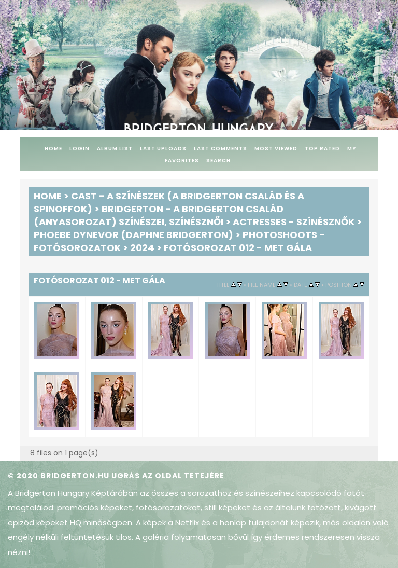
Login (79, 149)
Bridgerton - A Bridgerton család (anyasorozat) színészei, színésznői (158, 215)
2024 (142, 247)
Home (53, 149)
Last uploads (163, 149)
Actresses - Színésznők (293, 221)
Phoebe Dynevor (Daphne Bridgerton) (133, 234)
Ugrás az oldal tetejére (167, 475)
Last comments (220, 149)
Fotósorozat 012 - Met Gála (238, 247)
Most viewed (275, 149)
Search (218, 160)
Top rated (322, 149)
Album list (115, 149)
